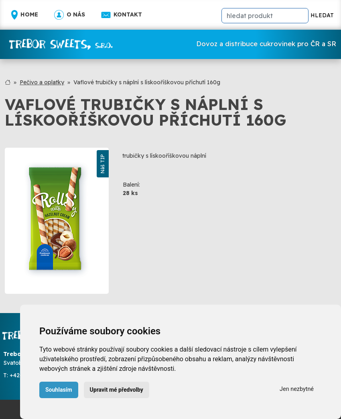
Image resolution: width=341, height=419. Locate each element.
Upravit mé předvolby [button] (116, 389)
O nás (69, 15)
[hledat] (265, 15)
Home (24, 15)
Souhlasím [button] (58, 389)
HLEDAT (322, 15)
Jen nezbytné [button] (297, 389)
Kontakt (121, 15)
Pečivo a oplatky (42, 82)
